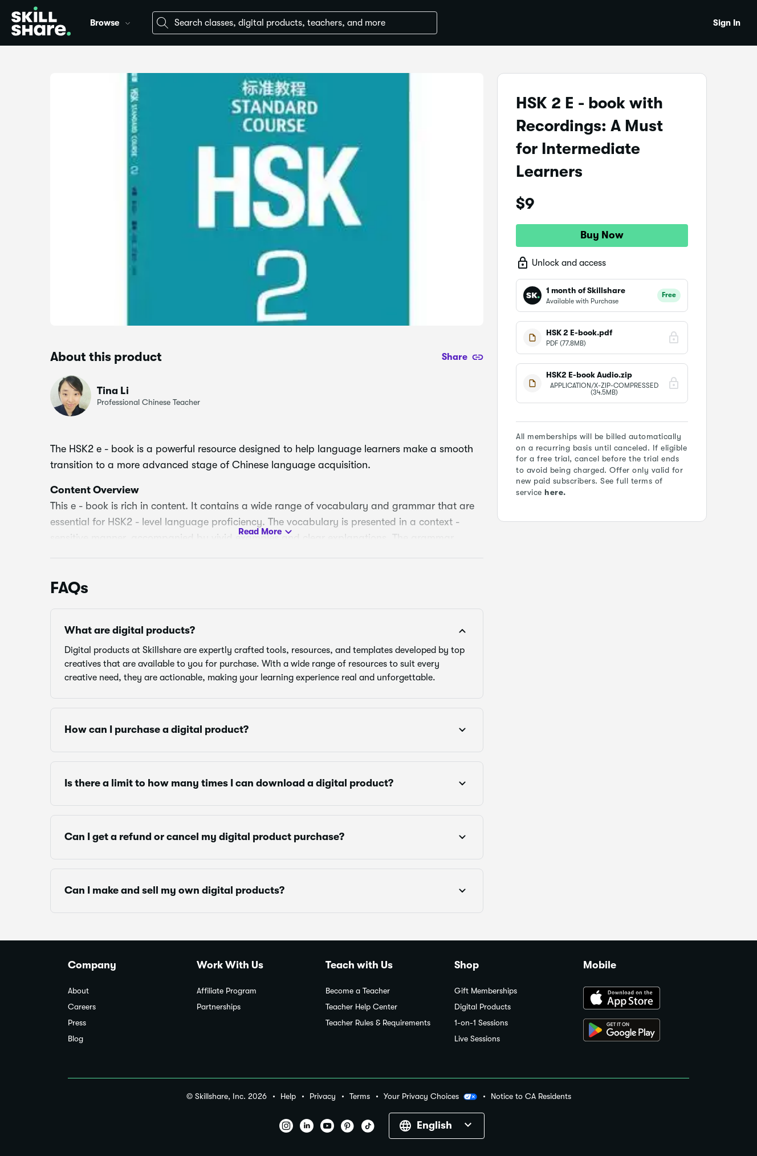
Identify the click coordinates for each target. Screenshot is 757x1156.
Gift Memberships (485, 991)
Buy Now (602, 235)
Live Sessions (477, 1039)
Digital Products (482, 1007)
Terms (359, 1096)
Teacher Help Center (361, 1007)
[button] (128, 22)
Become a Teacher (357, 991)
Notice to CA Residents (531, 1096)
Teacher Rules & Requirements (377, 1023)
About (78, 991)
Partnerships (219, 1007)
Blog (75, 1039)
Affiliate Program (227, 991)
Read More (266, 532)
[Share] (462, 357)
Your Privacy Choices (430, 1097)
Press (77, 1023)
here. (555, 492)
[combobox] (294, 22)
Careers (82, 1007)
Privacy (323, 1096)
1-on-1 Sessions (481, 1023)
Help (288, 1096)
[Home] (41, 22)
